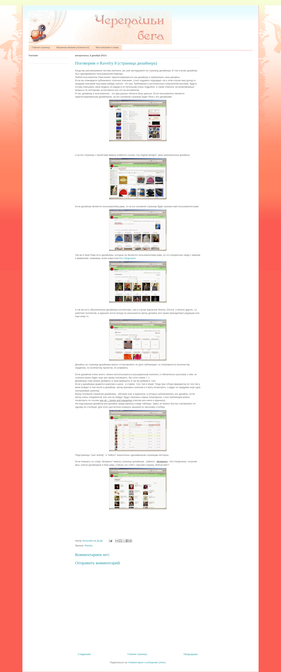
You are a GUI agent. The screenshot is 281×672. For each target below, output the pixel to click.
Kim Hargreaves (127, 258)
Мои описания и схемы (107, 47)
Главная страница (41, 47)
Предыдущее (191, 654)
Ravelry (88, 545)
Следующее (84, 654)
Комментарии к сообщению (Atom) (147, 662)
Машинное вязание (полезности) (72, 47)
